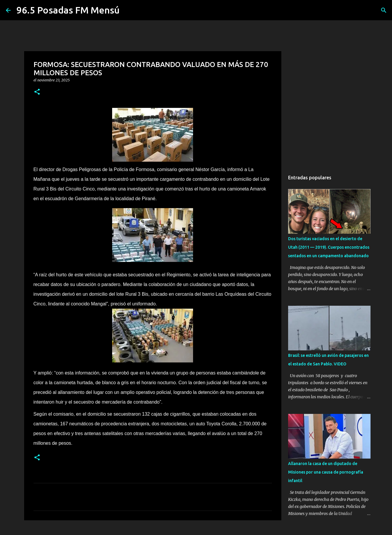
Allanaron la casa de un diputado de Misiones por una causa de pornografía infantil (325, 472)
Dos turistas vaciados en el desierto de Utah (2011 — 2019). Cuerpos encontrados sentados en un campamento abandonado (328, 247)
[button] (37, 92)
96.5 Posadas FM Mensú (67, 10)
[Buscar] (383, 10)
